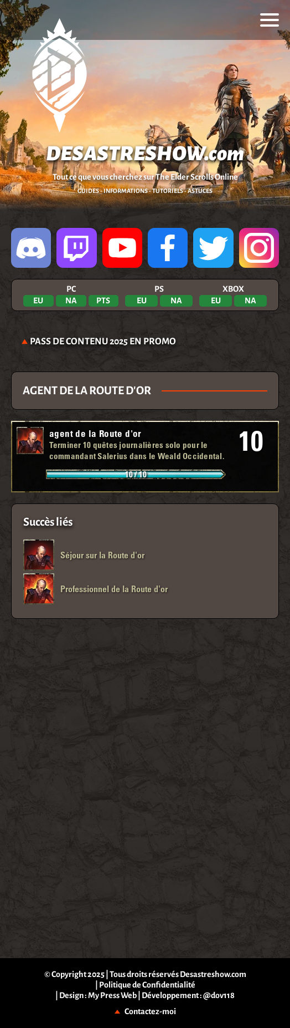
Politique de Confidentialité (147, 984)
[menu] (269, 20)
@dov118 (219, 995)
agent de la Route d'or (95, 433)
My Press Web (112, 995)
